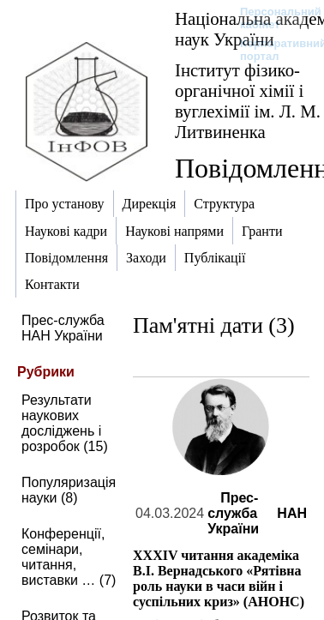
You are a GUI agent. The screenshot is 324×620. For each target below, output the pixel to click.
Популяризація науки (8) (68, 490)
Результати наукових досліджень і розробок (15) (64, 423)
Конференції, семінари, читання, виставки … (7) (68, 557)
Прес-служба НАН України (63, 328)
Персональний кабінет (272, 18)
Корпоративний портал (272, 50)
